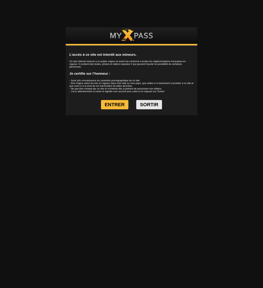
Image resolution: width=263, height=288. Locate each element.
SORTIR (149, 104)
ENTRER (115, 104)
